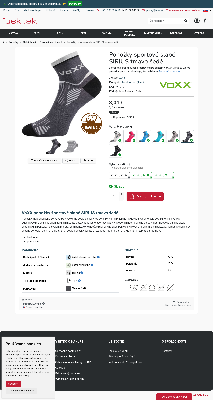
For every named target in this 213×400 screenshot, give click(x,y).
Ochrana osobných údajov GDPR (73, 362)
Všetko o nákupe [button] (32, 10)
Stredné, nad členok (133, 82)
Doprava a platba (65, 356)
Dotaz (88, 160)
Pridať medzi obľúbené (44, 160)
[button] (43, 303)
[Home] (3, 42)
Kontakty (167, 351)
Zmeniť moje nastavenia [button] (21, 390)
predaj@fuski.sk (152, 10)
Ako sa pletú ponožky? (121, 356)
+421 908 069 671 (111, 10)
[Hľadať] (185, 21)
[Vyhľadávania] (165, 21)
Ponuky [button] (64, 10)
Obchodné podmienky (68, 351)
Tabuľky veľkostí (118, 351)
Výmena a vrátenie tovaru (69, 378)
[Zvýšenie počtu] (121, 194)
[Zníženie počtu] (121, 198)
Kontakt (7, 10)
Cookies (60, 367)
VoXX (122, 78)
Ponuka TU (75, 3)
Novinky (90, 10)
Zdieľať (70, 160)
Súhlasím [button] (13, 383)
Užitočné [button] (50, 10)
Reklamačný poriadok (67, 373)
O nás (18, 10)
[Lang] (207, 10)
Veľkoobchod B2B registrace (125, 362)
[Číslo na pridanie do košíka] (114, 196)
